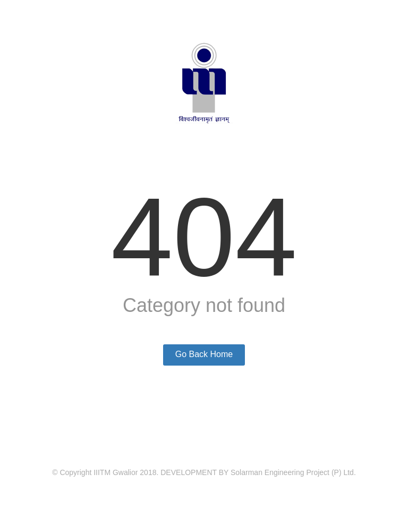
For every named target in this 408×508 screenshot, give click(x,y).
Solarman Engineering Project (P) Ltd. (293, 472)
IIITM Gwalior (116, 472)
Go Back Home (204, 354)
